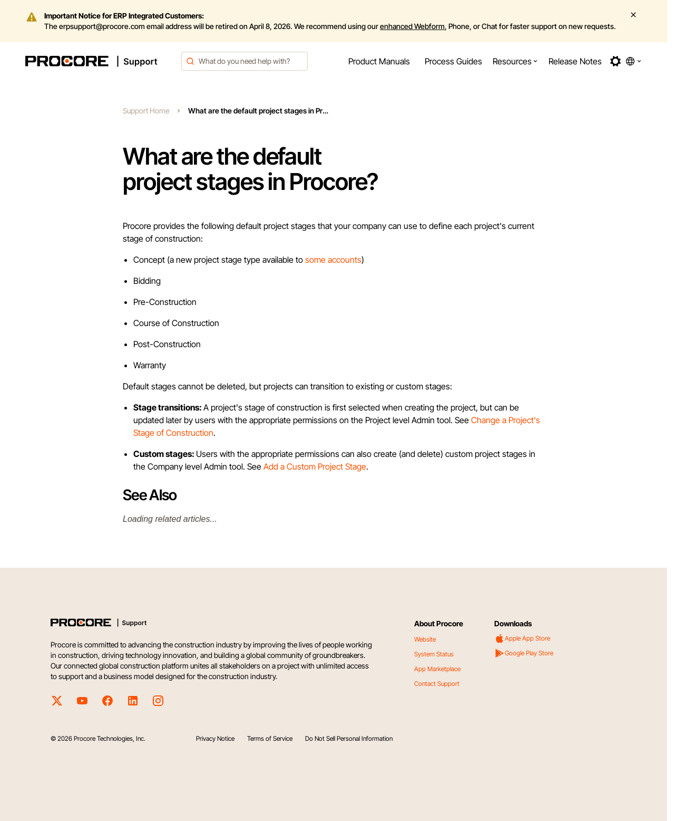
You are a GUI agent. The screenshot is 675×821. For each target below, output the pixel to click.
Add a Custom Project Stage (314, 466)
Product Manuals (379, 61)
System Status (434, 654)
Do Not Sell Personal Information (349, 738)
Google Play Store (523, 653)
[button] (515, 61)
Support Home (146, 110)
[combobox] (244, 61)
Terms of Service (269, 738)
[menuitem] (379, 61)
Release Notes (575, 61)
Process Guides (453, 61)
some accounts (333, 259)
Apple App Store (522, 638)
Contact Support (436, 684)
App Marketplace (437, 669)
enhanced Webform (412, 26)
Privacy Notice (215, 738)
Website (425, 639)
